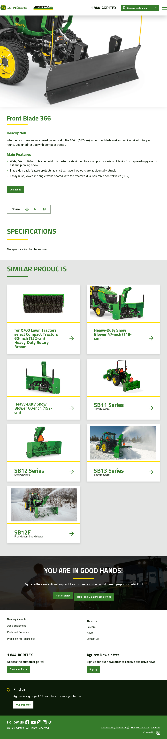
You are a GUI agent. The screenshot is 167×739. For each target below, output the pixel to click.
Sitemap (155, 728)
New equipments (16, 616)
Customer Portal (21, 668)
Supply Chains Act (140, 728)
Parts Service (57, 595)
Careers (91, 624)
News (90, 630)
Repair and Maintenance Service (97, 595)
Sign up (95, 668)
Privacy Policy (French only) (115, 728)
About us (92, 618)
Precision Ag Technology (21, 636)
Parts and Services (18, 629)
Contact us (17, 187)
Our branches (26, 704)
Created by (151, 733)
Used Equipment (16, 623)
